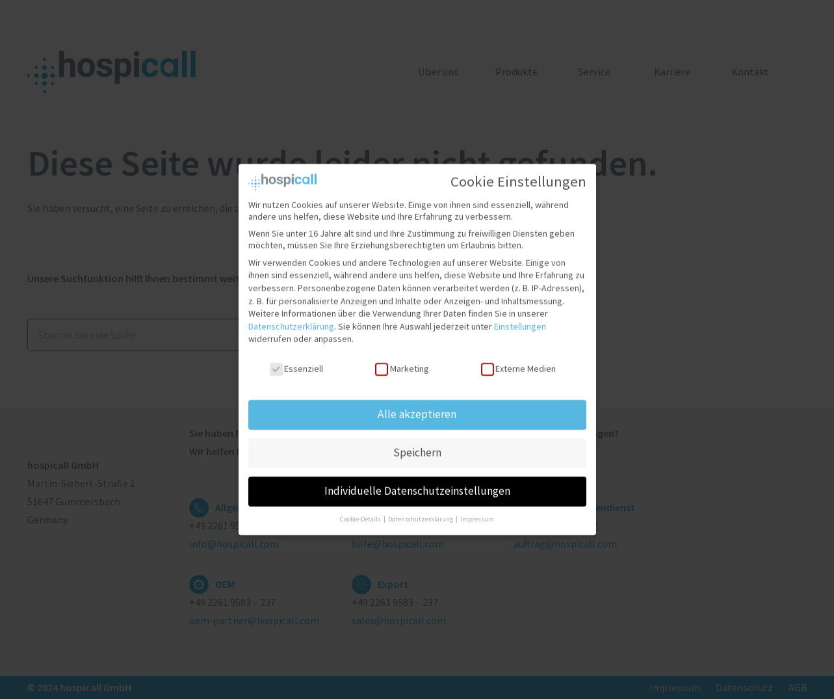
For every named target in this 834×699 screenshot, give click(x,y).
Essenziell (296, 363)
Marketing (401, 363)
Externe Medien (518, 363)
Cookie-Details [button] (361, 512)
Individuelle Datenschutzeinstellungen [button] (417, 484)
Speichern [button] (417, 446)
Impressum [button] (477, 512)
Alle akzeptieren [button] (417, 408)
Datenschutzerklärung (291, 320)
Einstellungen (520, 320)
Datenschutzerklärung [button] (421, 512)
